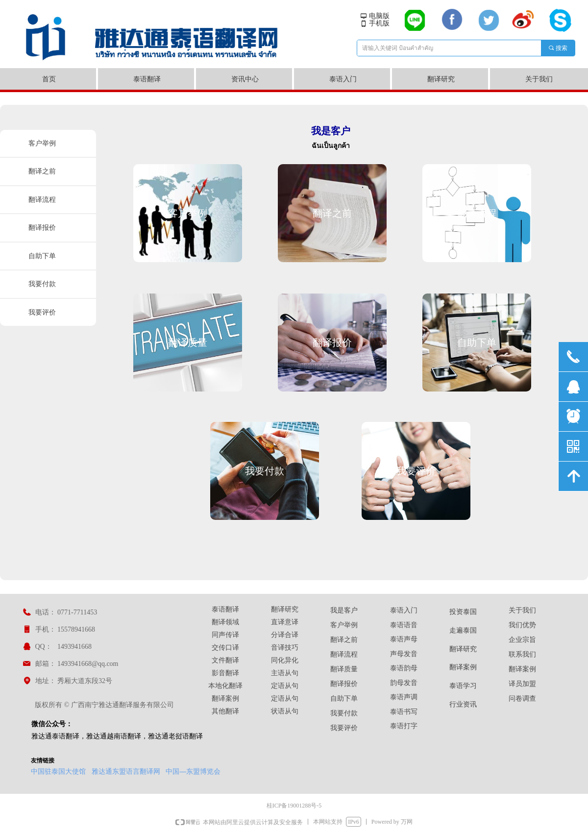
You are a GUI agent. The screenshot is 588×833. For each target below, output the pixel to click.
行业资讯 (463, 704)
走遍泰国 (463, 630)
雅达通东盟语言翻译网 (126, 771)
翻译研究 (463, 649)
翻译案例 (463, 667)
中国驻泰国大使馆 (58, 771)
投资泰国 (463, 611)
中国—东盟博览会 (193, 771)
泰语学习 (463, 685)
